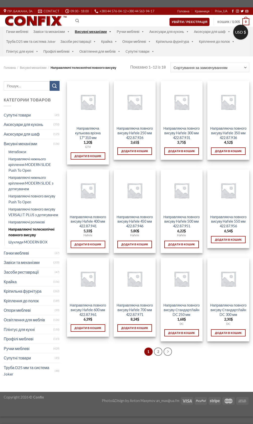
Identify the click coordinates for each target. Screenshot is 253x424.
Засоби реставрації (78, 41)
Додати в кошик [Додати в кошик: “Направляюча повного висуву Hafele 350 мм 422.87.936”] (228, 151)
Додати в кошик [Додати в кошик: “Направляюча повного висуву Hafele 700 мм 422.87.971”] (134, 328)
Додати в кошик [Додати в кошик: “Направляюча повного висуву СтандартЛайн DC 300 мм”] (228, 332)
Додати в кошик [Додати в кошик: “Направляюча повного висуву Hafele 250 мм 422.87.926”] (134, 151)
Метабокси (17, 152)
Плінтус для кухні (22, 51)
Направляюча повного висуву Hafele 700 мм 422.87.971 (135, 309)
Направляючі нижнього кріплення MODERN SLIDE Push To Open (29, 164)
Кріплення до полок (217, 41)
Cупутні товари (140, 51)
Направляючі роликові (26, 222)
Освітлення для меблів (100, 51)
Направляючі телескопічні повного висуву (31, 232)
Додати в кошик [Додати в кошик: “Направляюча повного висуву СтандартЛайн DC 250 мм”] (181, 332)
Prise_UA (221, 11)
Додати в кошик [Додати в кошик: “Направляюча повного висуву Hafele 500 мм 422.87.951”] (181, 244)
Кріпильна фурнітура (175, 41)
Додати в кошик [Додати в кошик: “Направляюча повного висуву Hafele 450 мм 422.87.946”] (134, 244)
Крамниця (202, 11)
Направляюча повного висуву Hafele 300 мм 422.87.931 (181, 133)
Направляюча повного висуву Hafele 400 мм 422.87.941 (88, 221)
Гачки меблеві (17, 31)
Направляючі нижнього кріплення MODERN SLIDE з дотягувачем (30, 183)
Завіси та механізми (51, 31)
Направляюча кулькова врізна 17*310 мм (88, 133)
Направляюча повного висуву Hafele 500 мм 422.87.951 (181, 221)
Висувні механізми (93, 31)
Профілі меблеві (59, 51)
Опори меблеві (136, 41)
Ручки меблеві (130, 31)
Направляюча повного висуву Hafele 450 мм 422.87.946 (135, 221)
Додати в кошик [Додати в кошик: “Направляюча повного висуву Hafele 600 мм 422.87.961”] (88, 328)
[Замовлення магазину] (209, 67)
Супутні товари (17, 357)
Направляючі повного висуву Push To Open (31, 199)
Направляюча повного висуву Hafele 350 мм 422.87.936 (228, 133)
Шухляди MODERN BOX (27, 242)
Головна (183, 11)
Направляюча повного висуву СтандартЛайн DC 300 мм (228, 309)
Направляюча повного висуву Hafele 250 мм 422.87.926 (135, 133)
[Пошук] (77, 20)
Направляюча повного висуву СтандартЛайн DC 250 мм (181, 309)
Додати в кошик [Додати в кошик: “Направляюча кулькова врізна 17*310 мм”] (88, 156)
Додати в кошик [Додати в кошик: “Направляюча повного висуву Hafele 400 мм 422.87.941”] (88, 244)
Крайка (109, 41)
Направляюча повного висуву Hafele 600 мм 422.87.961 (88, 309)
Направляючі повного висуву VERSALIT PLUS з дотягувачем (33, 212)
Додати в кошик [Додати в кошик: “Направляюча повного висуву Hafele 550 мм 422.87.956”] (228, 239)
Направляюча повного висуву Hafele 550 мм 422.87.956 (228, 221)
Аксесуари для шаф (212, 31)
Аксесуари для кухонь (169, 31)
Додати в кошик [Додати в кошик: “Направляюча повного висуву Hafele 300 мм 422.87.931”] (181, 151)
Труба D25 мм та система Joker (31, 41)
